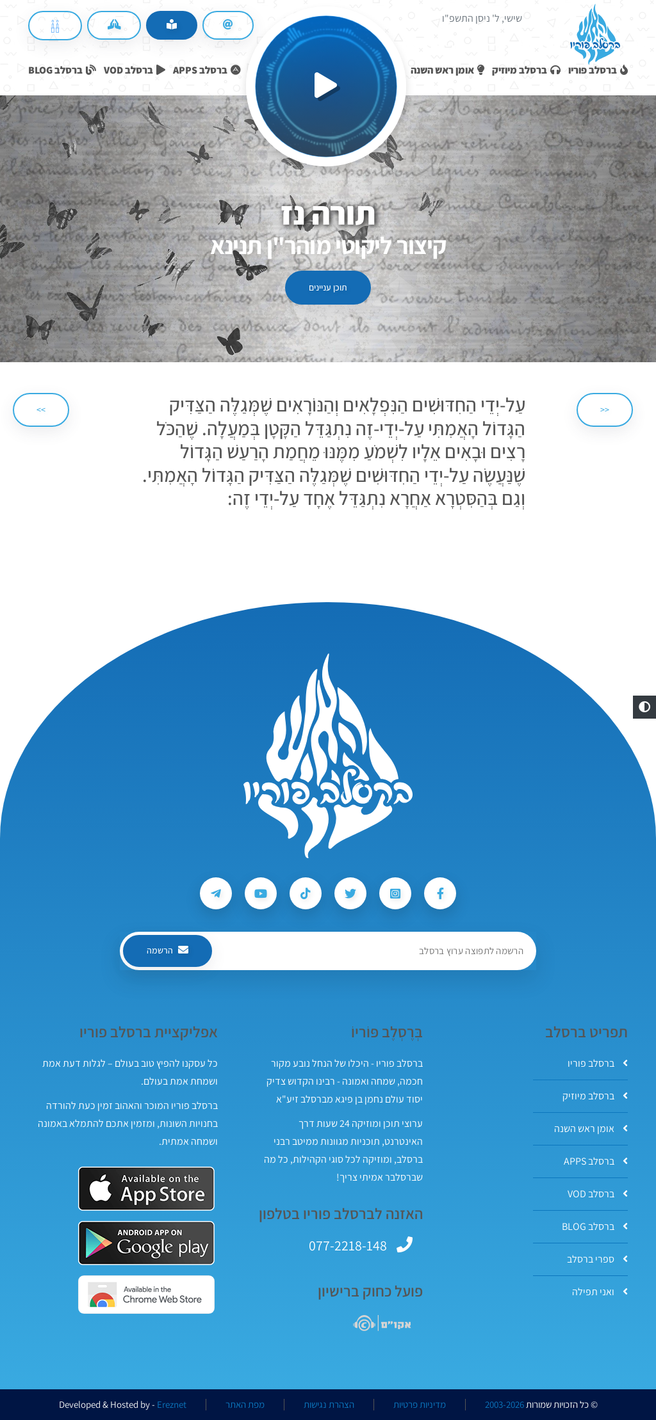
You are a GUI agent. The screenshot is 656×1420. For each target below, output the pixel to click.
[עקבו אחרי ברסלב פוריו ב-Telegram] (216, 893)
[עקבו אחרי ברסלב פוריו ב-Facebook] (440, 893)
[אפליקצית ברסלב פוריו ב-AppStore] (146, 1189)
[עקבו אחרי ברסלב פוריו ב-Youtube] (261, 893)
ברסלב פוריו (598, 1063)
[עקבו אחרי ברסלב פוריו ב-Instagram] (395, 893)
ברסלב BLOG (595, 1226)
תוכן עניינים (328, 287)
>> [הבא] (41, 409)
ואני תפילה (600, 1291)
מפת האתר (245, 1404)
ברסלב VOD (598, 1194)
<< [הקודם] (604, 409)
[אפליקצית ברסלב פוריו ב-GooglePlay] (146, 1243)
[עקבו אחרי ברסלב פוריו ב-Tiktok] (306, 893)
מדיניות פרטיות (419, 1404)
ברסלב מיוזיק (595, 1096)
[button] (644, 707)
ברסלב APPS (596, 1161)
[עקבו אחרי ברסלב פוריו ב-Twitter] (350, 893)
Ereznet (171, 1404)
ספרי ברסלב (597, 1259)
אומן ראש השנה (591, 1128)
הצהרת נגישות (329, 1404)
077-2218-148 (348, 1245)
